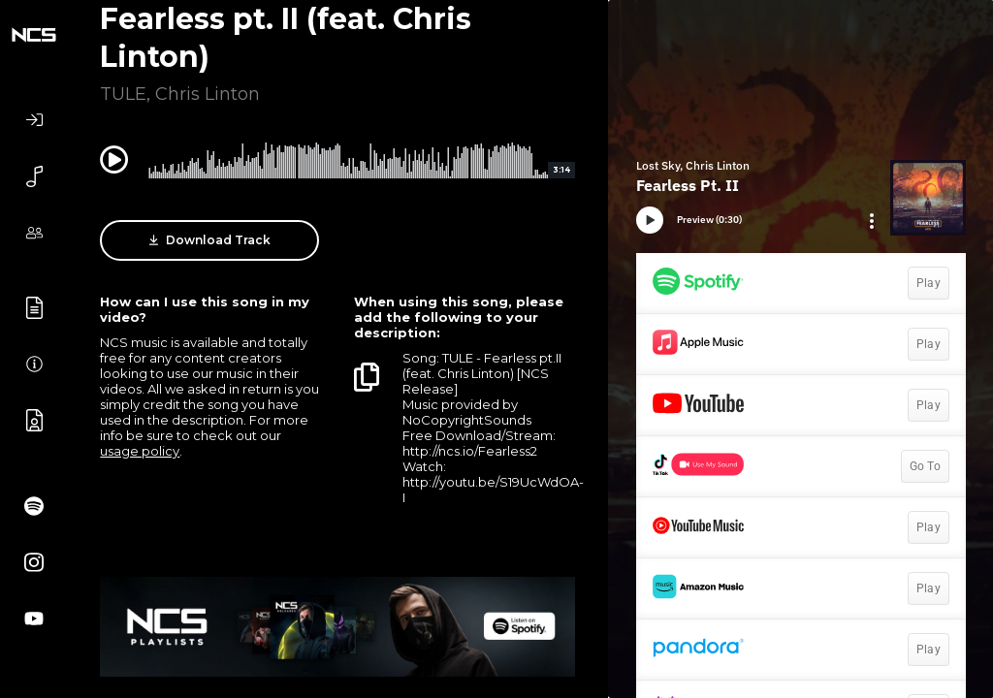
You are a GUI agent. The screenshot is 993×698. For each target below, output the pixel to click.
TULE (123, 94)
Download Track (210, 240)
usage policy (139, 451)
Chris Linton (207, 94)
